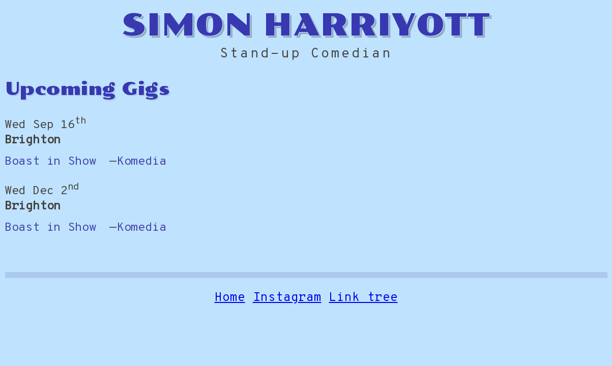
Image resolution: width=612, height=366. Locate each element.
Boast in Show (50, 162)
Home (230, 299)
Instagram (287, 299)
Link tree (363, 299)
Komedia (141, 162)
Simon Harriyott (306, 25)
